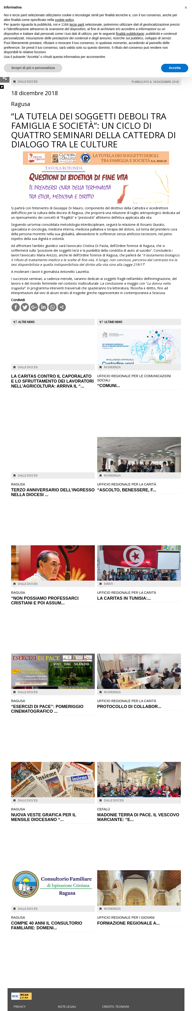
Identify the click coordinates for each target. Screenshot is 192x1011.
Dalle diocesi (28, 82)
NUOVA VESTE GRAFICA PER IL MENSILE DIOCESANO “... (53, 814)
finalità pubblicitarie (130, 34)
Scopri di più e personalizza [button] (33, 68)
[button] (186, 7)
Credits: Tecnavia (115, 1006)
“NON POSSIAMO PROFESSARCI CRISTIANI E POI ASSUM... (53, 597)
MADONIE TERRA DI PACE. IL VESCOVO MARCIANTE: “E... (139, 814)
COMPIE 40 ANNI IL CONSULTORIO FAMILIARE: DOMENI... (53, 922)
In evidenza (112, 367)
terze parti (77, 24)
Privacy (19, 1006)
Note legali (67, 1006)
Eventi (108, 584)
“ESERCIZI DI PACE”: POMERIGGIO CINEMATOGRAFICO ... (53, 706)
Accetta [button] (175, 68)
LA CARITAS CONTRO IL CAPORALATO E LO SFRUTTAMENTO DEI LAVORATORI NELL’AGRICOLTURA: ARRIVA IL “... (52, 381)
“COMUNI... (139, 381)
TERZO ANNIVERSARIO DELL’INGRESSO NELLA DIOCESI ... (53, 489)
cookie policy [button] (64, 20)
